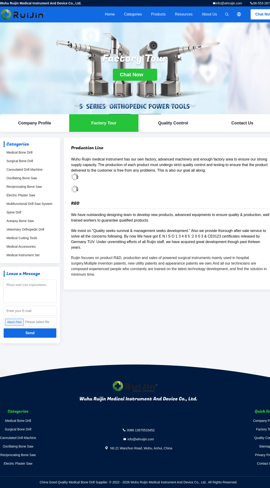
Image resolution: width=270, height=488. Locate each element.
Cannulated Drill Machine (24, 169)
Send (29, 333)
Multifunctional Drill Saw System (29, 204)
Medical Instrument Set (22, 255)
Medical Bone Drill (19, 152)
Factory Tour (104, 123)
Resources (183, 14)
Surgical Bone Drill (19, 161)
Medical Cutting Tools (21, 238)
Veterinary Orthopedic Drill (25, 229)
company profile (34, 123)
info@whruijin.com (229, 3)
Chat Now (135, 74)
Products (158, 14)
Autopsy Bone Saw (20, 221)
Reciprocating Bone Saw (24, 186)
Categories (133, 14)
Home (110, 14)
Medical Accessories (21, 246)
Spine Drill (13, 212)
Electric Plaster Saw (20, 195)
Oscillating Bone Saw (21, 178)
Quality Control (173, 123)
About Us (209, 14)
